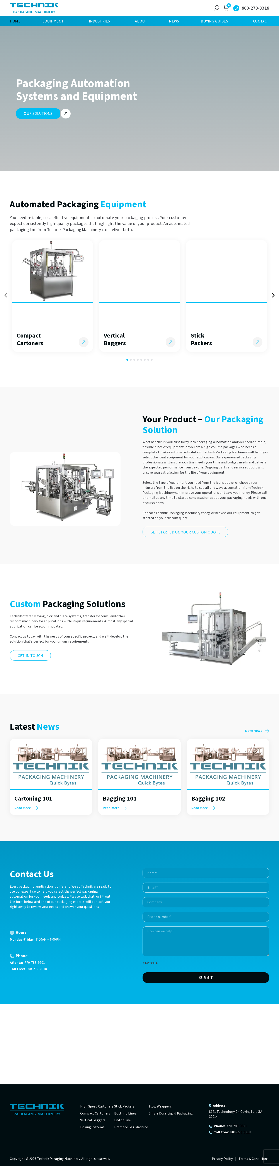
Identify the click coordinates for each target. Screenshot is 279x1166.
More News (257, 730)
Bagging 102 (208, 798)
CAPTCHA (150, 963)
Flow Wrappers (160, 1106)
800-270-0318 (255, 8)
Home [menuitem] (15, 21)
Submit (206, 978)
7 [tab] (148, 360)
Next (273, 295)
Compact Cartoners (95, 1113)
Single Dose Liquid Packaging (171, 1113)
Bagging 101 (120, 798)
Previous (6, 295)
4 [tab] (138, 360)
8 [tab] (152, 360)
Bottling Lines (125, 1113)
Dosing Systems (92, 1127)
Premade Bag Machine (131, 1127)
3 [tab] (134, 360)
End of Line (122, 1120)
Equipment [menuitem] (53, 21)
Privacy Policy (222, 1158)
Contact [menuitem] (261, 21)
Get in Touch (30, 655)
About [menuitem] (141, 21)
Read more (26, 808)
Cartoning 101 (33, 798)
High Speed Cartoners (96, 1106)
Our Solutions (38, 113)
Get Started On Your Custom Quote (185, 532)
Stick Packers (124, 1106)
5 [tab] (141, 360)
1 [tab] (127, 360)
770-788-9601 (34, 962)
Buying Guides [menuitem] (214, 21)
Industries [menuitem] (99, 21)
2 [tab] (131, 360)
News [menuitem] (174, 21)
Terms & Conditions (253, 1158)
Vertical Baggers (92, 1120)
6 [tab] (145, 360)
